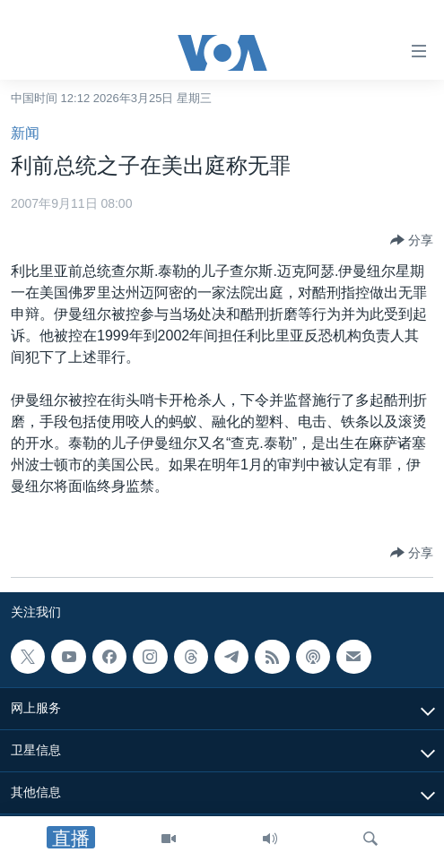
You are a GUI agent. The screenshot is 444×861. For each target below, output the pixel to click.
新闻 (25, 133)
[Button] (411, 240)
